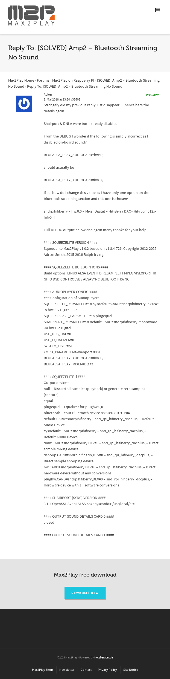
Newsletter (66, 670)
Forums (43, 80)
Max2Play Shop (42, 670)
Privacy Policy (107, 670)
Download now (85, 593)
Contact (86, 670)
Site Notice (130, 670)
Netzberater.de (103, 658)
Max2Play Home (21, 80)
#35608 (75, 100)
